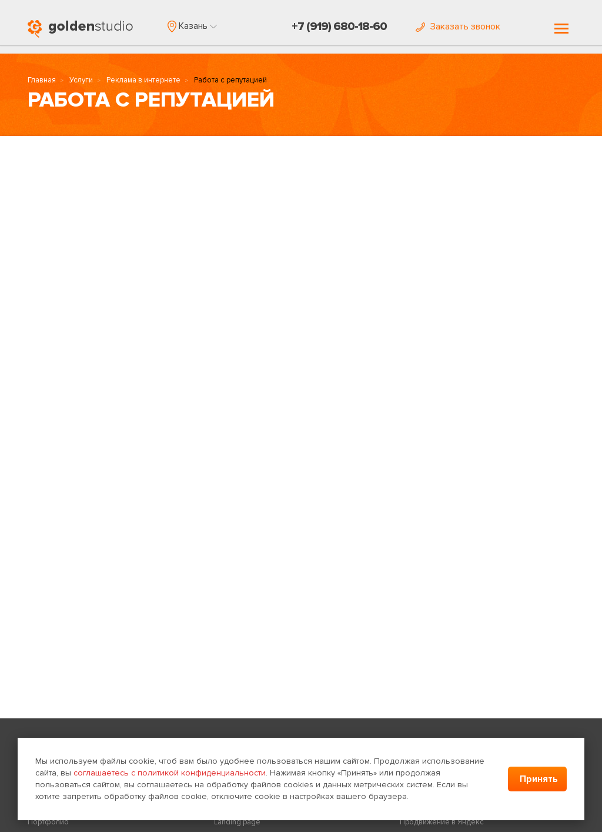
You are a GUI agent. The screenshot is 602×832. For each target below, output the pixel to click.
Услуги (81, 80)
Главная (42, 80)
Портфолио (48, 822)
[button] (192, 26)
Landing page (237, 822)
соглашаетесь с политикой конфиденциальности (169, 773)
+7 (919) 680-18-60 (339, 26)
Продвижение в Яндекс (442, 822)
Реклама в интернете (143, 80)
